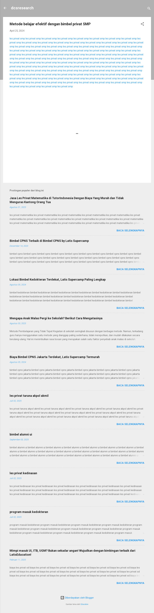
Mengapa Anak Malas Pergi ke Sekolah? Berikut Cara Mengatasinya (56, 318)
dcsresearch (22, 8)
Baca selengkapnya (130, 230)
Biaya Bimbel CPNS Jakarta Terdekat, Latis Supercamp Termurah (55, 357)
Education (84, 604)
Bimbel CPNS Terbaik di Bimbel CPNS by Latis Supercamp (49, 241)
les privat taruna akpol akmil (29, 395)
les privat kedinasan (23, 473)
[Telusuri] (149, 9)
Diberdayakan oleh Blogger (77, 597)
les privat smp (17, 38)
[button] (142, 24)
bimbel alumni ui (21, 434)
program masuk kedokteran (29, 512)
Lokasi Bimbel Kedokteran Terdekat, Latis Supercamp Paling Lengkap (58, 279)
